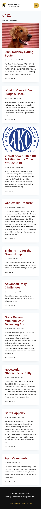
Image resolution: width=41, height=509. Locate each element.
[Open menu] (36, 5)
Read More (10, 78)
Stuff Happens (15, 413)
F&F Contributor (10, 207)
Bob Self (8, 462)
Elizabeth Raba (10, 328)
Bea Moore (9, 292)
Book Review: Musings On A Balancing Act (14, 321)
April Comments (16, 458)
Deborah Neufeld (11, 417)
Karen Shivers (10, 377)
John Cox (9, 98)
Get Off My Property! (19, 202)
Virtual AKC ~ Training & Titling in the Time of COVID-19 (20, 159)
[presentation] (20, 35)
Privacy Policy (27, 503)
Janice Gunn (10, 258)
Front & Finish (10, 60)
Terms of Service (15, 503)
